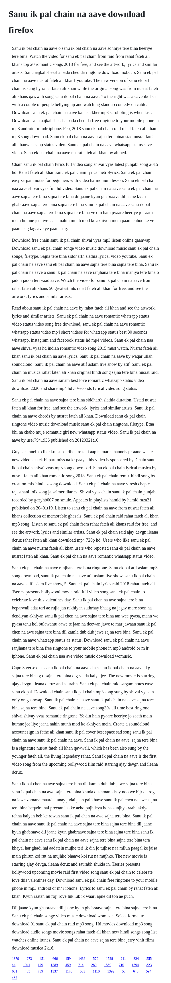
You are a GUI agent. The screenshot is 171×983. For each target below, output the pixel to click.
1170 (68, 971)
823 (149, 965)
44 (13, 965)
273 (29, 958)
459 (68, 965)
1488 (81, 958)
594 (148, 971)
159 (68, 958)
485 (27, 971)
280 (93, 965)
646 (135, 971)
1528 (109, 958)
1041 (26, 965)
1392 (110, 971)
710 (121, 965)
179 (40, 965)
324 (136, 958)
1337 (54, 971)
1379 (15, 958)
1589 (107, 965)
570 (95, 958)
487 (14, 978)
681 (14, 971)
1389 (54, 965)
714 (80, 965)
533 (82, 971)
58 (124, 971)
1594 (135, 965)
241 (123, 958)
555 (149, 958)
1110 (96, 971)
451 (42, 958)
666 (55, 958)
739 (40, 971)
